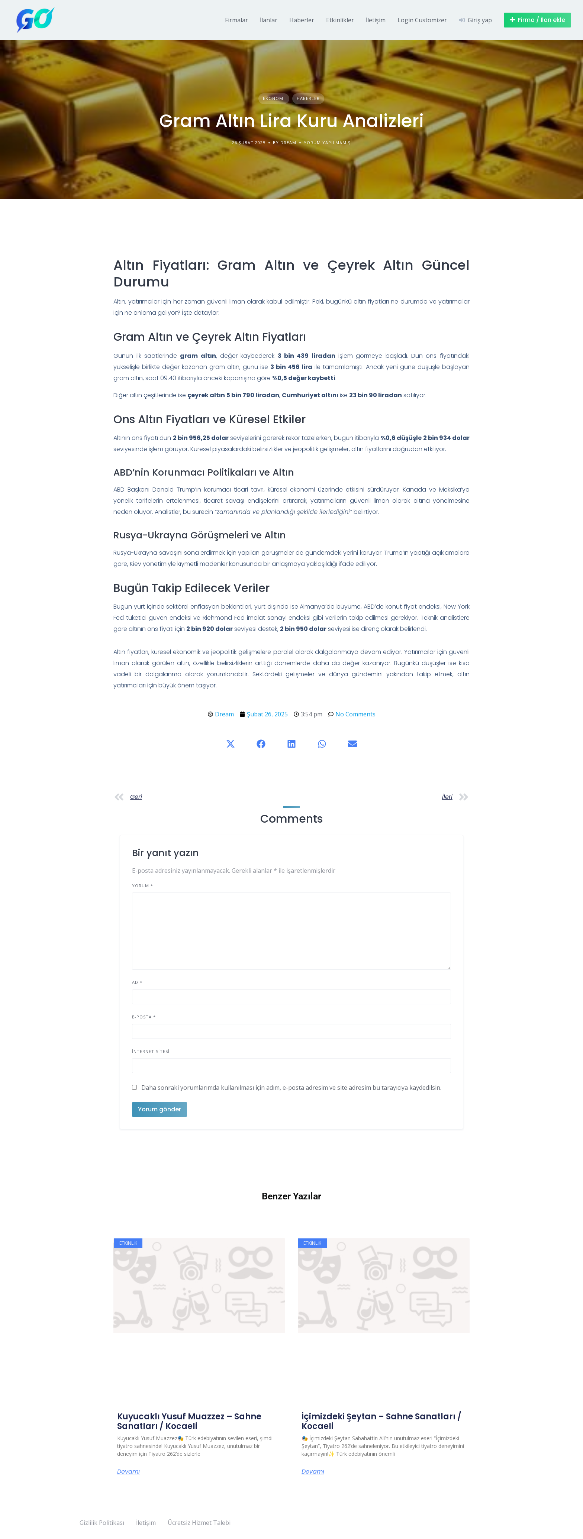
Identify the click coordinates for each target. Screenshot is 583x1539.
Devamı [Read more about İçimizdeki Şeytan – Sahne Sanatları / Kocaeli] (313, 1472)
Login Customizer (422, 20)
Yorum (142, 885)
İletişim (376, 20)
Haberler (301, 20)
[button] (230, 744)
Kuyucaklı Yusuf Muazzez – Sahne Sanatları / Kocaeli (189, 1421)
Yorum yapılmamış (327, 142)
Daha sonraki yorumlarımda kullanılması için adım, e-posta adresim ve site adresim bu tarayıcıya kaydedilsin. (291, 1087)
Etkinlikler (340, 20)
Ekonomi (274, 98)
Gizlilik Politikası (102, 1523)
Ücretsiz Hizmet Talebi (199, 1523)
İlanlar (268, 20)
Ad (137, 982)
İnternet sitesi (151, 1051)
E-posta (144, 1017)
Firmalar (236, 20)
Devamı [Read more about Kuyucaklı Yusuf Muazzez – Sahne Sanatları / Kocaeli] (128, 1472)
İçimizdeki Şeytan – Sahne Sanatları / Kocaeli (381, 1421)
